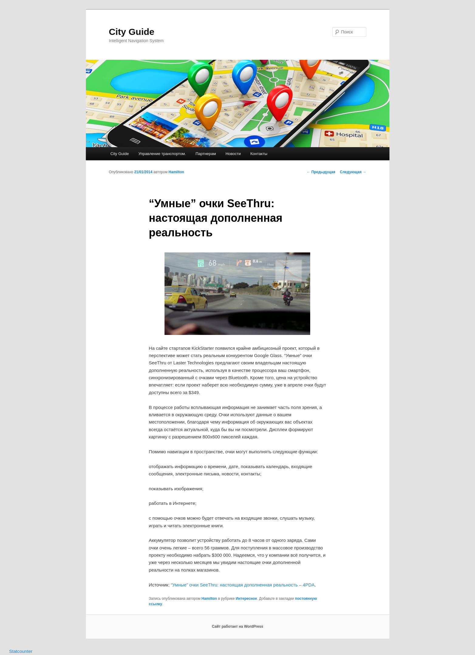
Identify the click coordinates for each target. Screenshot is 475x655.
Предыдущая (321, 172)
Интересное (246, 598)
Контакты (258, 153)
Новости (233, 153)
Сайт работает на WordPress (237, 626)
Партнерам (205, 153)
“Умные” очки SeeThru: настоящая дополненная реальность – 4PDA (243, 584)
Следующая (353, 172)
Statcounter (20, 651)
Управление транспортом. (162, 153)
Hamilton (176, 172)
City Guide (131, 32)
